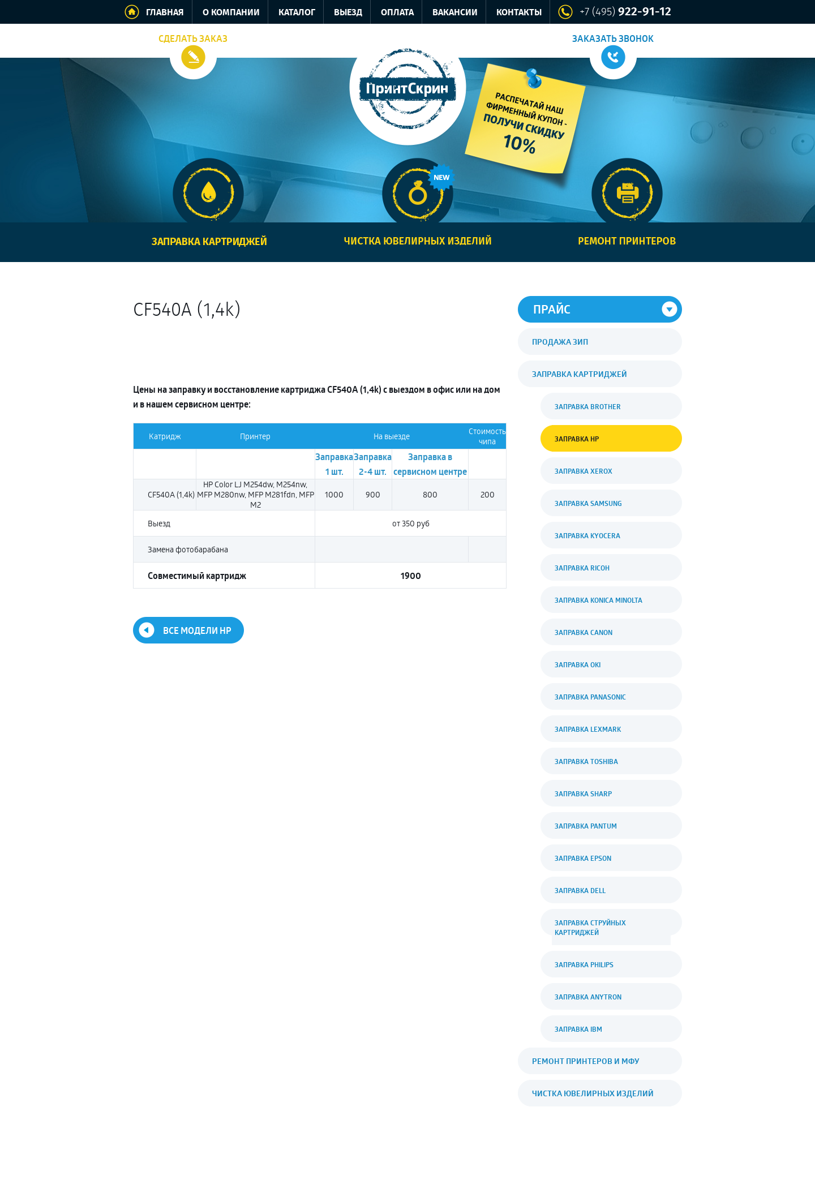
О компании (231, 13)
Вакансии (455, 13)
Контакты (519, 13)
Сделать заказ (193, 38)
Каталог (296, 13)
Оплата (397, 13)
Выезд (348, 13)
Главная (165, 13)
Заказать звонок (613, 38)
